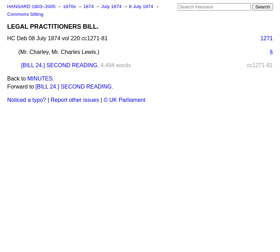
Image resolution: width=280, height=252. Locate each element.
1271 (266, 38)
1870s (70, 6)
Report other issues (75, 100)
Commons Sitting (25, 14)
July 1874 (112, 6)
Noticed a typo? (26, 100)
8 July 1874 (142, 6)
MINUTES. (40, 79)
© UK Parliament (124, 100)
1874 (89, 6)
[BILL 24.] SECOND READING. (60, 65)
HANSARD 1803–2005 (31, 6)
